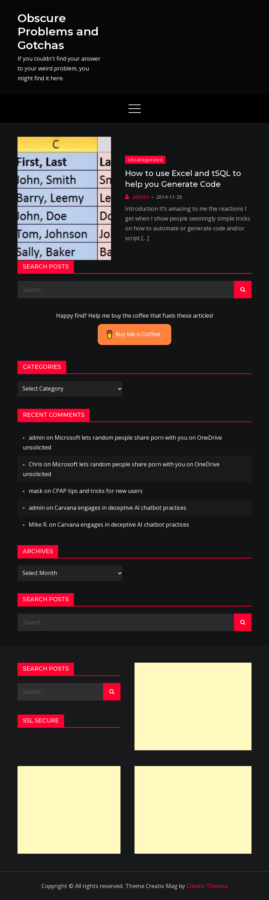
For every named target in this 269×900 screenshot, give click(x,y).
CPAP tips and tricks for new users (98, 491)
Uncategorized (145, 159)
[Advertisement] (192, 706)
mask (36, 491)
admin (140, 197)
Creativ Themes (207, 886)
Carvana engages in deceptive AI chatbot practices (120, 508)
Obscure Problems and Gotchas (58, 31)
